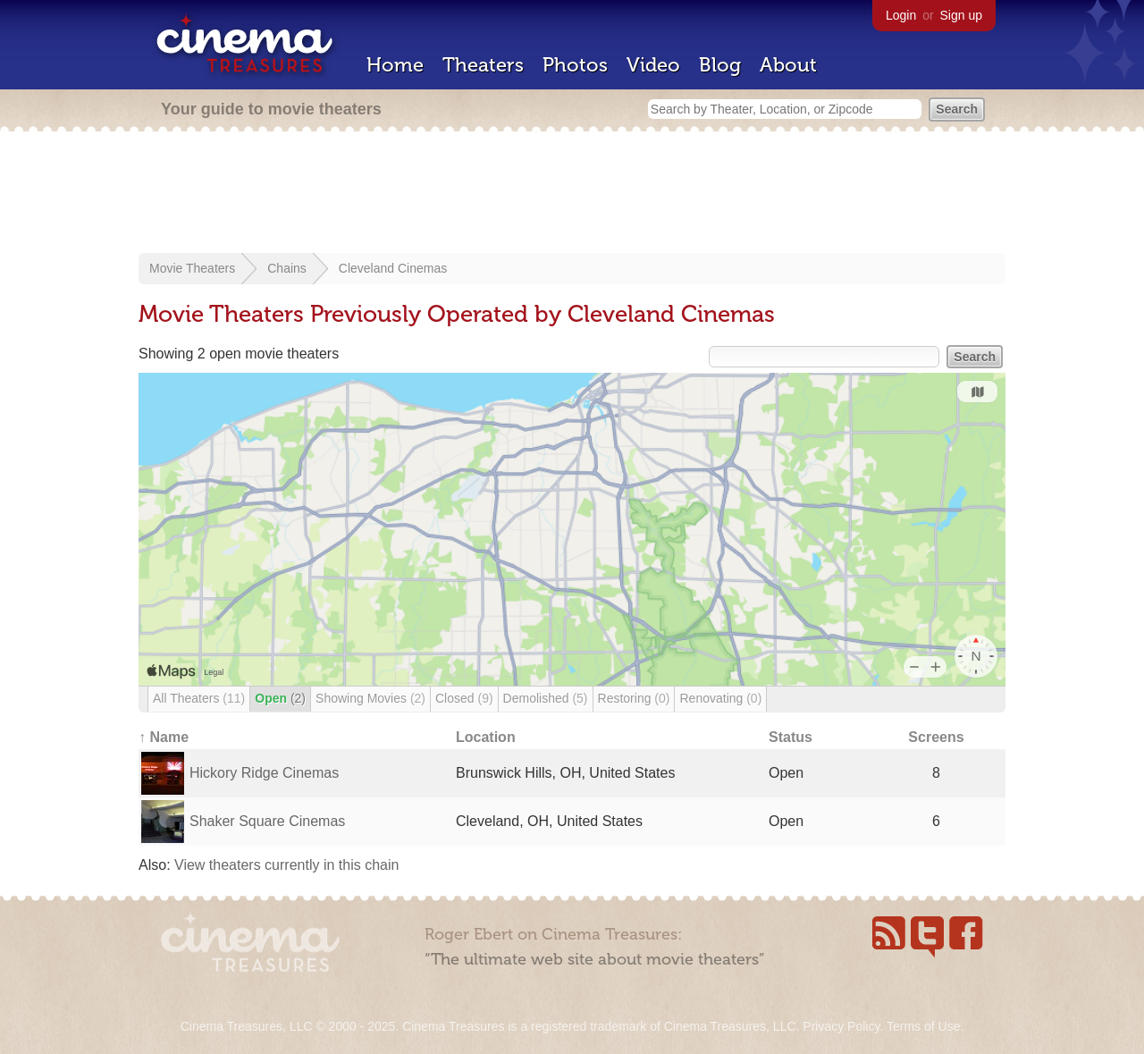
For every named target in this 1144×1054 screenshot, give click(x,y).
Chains (287, 268)
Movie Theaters (192, 268)
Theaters (483, 65)
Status (790, 737)
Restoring (634, 698)
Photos (575, 65)
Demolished (545, 698)
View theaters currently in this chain (286, 865)
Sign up (961, 15)
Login (901, 15)
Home (395, 65)
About (788, 65)
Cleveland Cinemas (393, 268)
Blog (720, 65)
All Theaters (199, 698)
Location (486, 737)
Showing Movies (370, 698)
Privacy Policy (841, 1026)
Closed (464, 698)
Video (653, 65)
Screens (935, 737)
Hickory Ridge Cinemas (264, 772)
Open (280, 698)
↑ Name (164, 737)
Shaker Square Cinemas (267, 821)
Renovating (720, 698)
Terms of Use (923, 1026)
